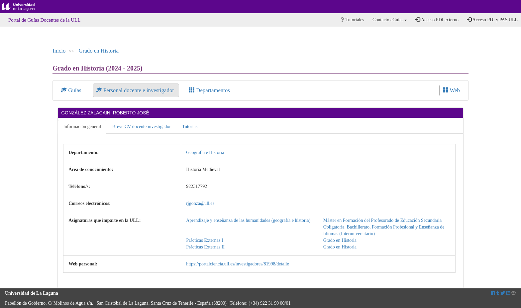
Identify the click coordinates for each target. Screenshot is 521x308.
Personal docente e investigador (135, 90)
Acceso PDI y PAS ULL (492, 19)
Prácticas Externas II (205, 246)
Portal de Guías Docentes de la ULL (44, 20)
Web (451, 90)
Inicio (58, 51)
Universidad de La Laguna (23, 7)
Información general (82, 126)
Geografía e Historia (205, 152)
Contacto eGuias (389, 19)
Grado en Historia (99, 51)
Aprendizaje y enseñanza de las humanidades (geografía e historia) (248, 220)
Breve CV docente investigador (141, 126)
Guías (72, 90)
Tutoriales (352, 19)
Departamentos (209, 90)
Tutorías (189, 126)
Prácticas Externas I (204, 240)
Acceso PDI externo (436, 19)
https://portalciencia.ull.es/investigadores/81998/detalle (237, 263)
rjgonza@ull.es (200, 203)
